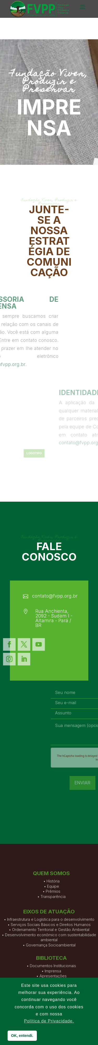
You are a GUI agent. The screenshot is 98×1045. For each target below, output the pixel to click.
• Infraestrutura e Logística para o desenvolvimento (49, 942)
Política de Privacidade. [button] (49, 1021)
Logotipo (37, 453)
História (53, 898)
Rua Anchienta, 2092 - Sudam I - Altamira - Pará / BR (53, 618)
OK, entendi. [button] (22, 1035)
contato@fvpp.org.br (55, 596)
